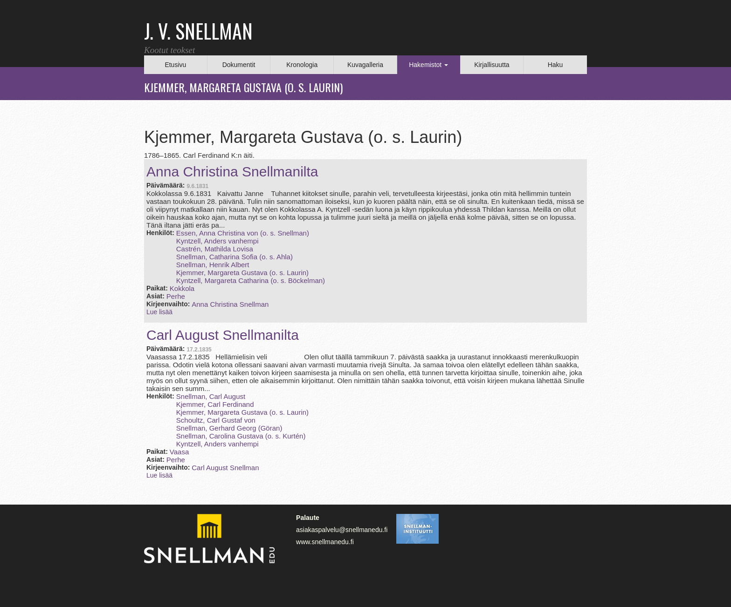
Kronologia (301, 64)
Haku (555, 64)
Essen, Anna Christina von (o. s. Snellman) (242, 233)
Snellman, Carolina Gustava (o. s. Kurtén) (241, 436)
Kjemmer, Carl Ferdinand (215, 404)
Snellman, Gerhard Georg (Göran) (229, 428)
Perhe (175, 296)
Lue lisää (159, 312)
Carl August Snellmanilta (222, 335)
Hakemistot (428, 64)
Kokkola (182, 288)
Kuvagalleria (365, 64)
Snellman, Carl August (210, 396)
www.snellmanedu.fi (325, 542)
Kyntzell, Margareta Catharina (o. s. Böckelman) (250, 280)
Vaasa (179, 452)
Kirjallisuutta (491, 64)
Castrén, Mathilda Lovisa (214, 249)
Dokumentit (238, 64)
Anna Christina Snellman (230, 304)
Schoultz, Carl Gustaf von (215, 420)
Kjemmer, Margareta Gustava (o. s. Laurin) (242, 273)
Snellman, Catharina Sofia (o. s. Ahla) (234, 257)
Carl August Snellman (225, 468)
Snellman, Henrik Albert (212, 265)
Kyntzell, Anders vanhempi (217, 241)
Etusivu (175, 64)
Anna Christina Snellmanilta (232, 171)
